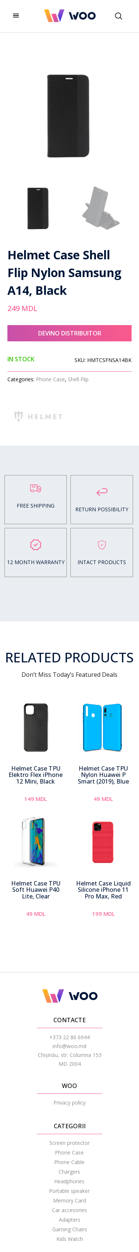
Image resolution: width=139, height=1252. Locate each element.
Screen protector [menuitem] (69, 1142)
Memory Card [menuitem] (69, 1200)
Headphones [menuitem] (69, 1181)
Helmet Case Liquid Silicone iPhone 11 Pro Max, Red (103, 889)
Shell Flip (78, 379)
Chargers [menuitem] (69, 1171)
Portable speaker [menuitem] (69, 1190)
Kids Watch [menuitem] (69, 1238)
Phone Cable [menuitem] (69, 1162)
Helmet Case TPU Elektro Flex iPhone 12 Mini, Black (36, 774)
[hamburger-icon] (15, 16)
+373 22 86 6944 (69, 1037)
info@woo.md (69, 1046)
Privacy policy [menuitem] (69, 1102)
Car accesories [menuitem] (69, 1210)
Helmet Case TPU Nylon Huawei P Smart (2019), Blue (103, 774)
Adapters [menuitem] (69, 1219)
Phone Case (50, 379)
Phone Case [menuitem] (69, 1152)
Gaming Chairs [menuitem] (69, 1229)
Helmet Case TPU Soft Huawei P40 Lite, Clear (35, 889)
